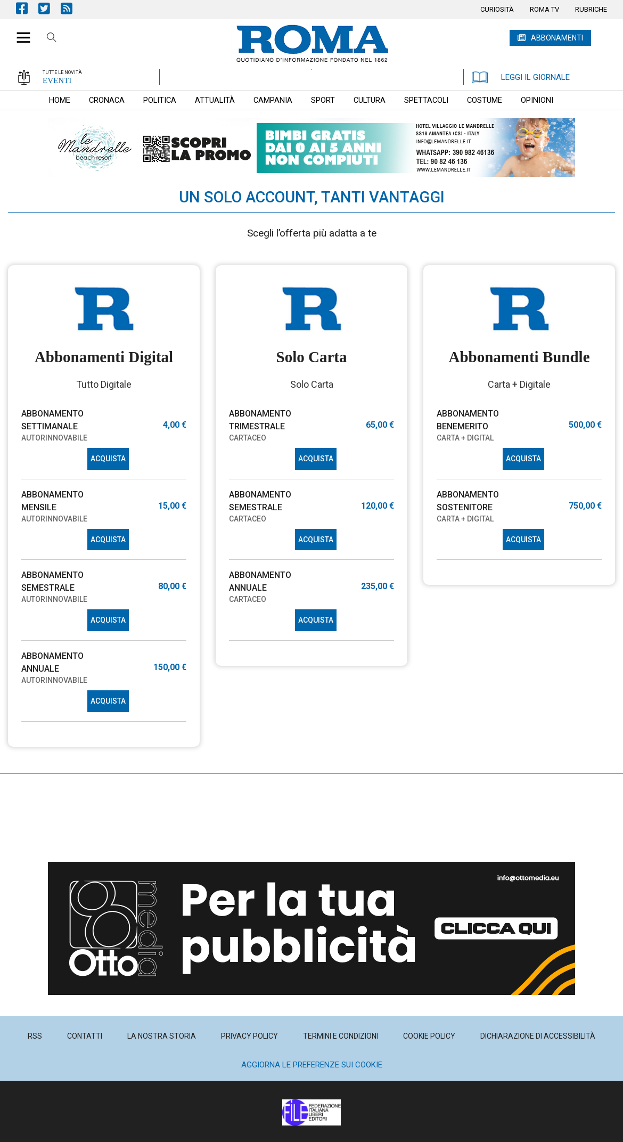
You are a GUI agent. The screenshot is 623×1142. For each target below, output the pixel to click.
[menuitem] (497, 9)
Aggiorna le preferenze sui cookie (311, 1065)
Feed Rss (72, 8)
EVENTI (57, 80)
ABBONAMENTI (557, 38)
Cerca (51, 39)
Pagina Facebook (27, 8)
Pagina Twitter (49, 8)
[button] (19, 32)
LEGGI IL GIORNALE (521, 77)
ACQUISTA (108, 458)
